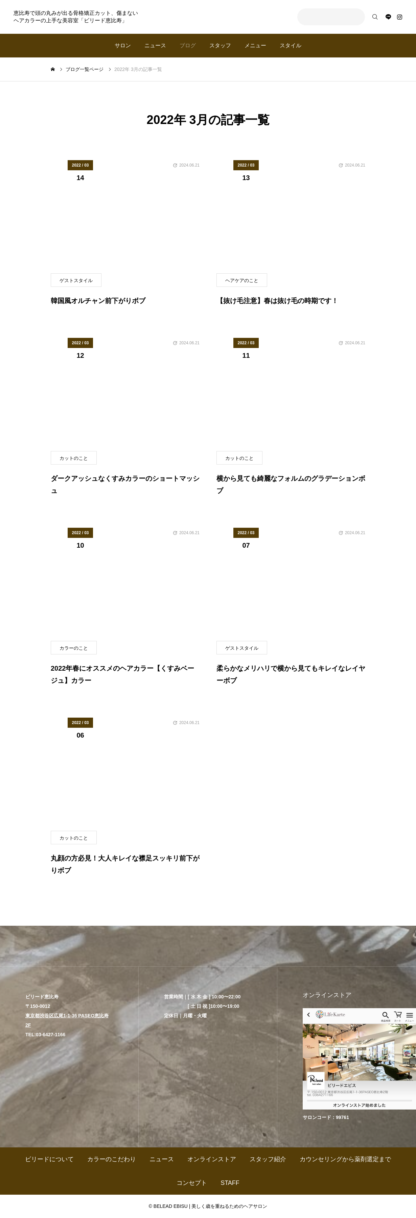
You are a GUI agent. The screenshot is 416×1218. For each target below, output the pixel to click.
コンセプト (192, 1182)
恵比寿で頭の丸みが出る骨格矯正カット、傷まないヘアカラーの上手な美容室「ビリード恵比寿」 (76, 16)
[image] (125, 216)
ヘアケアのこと (241, 280)
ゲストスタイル (76, 280)
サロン (123, 45)
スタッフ (220, 45)
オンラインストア (211, 1159)
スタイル (290, 45)
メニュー (255, 45)
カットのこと (74, 458)
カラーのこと (74, 648)
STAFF (230, 1182)
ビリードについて (49, 1159)
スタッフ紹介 (268, 1159)
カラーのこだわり (111, 1159)
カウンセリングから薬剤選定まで (345, 1159)
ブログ (188, 45)
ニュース (155, 45)
